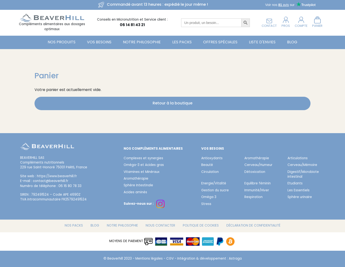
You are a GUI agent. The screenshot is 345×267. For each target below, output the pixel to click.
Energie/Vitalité (213, 183)
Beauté (207, 165)
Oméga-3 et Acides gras (144, 165)
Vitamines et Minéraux (142, 172)
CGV (170, 258)
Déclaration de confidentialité (253, 225)
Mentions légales (149, 258)
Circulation (210, 172)
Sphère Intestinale (138, 185)
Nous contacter (160, 225)
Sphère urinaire (300, 197)
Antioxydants (212, 158)
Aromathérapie (136, 179)
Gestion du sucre (215, 190)
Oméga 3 (208, 197)
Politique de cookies (201, 225)
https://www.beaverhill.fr (57, 176)
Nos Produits (61, 42)
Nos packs (74, 225)
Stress (206, 204)
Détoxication (254, 172)
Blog (292, 42)
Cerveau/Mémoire (302, 165)
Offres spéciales (220, 42)
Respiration (253, 197)
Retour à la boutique (172, 103)
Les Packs (182, 42)
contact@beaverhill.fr (50, 181)
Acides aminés (135, 192)
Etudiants (295, 183)
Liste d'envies (262, 42)
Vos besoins (99, 42)
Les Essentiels (299, 190)
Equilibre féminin (257, 183)
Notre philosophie (142, 42)
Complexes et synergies (143, 158)
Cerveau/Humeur (258, 165)
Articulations (298, 158)
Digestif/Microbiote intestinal (303, 175)
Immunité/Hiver (256, 190)
